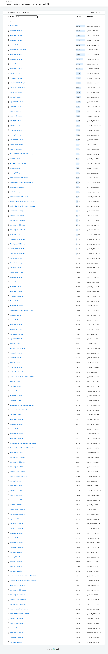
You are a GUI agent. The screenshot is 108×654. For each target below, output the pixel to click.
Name (12, 16)
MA (40, 4)
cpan (9, 4)
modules (16, 4)
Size (78, 16)
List (92, 12)
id (33, 4)
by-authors (26, 4)
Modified (90, 17)
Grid (98, 12)
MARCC (46, 4)
